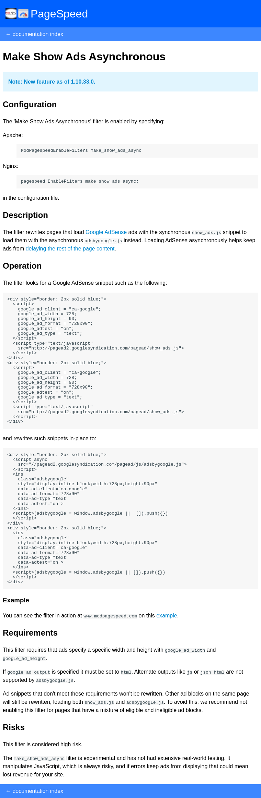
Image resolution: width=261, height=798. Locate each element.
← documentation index (34, 34)
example (166, 615)
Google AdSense (106, 232)
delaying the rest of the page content (70, 248)
